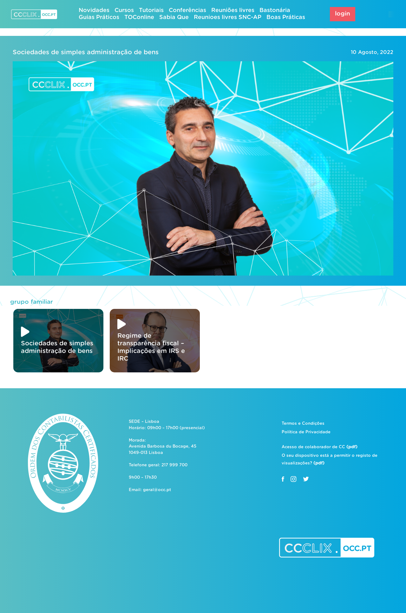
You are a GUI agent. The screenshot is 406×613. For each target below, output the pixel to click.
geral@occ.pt (157, 490)
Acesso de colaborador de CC (319, 447)
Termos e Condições (303, 424)
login (342, 14)
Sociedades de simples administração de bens (86, 52)
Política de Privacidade (306, 432)
